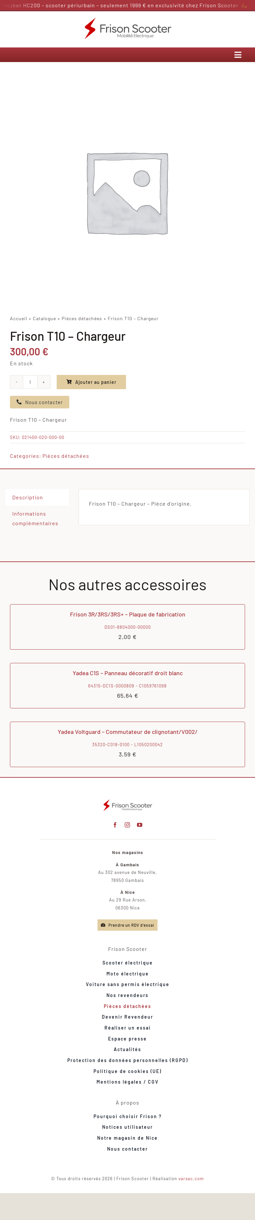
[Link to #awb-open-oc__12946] (238, 55)
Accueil (18, 318)
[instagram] (127, 824)
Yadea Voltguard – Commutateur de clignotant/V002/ (128, 731)
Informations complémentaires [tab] (35, 518)
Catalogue (44, 318)
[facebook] (115, 824)
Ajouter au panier (91, 382)
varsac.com (191, 1178)
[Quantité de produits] (30, 382)
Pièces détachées (82, 318)
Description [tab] (27, 497)
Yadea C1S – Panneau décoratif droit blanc (128, 673)
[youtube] (140, 824)
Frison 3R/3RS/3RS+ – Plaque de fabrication (127, 614)
